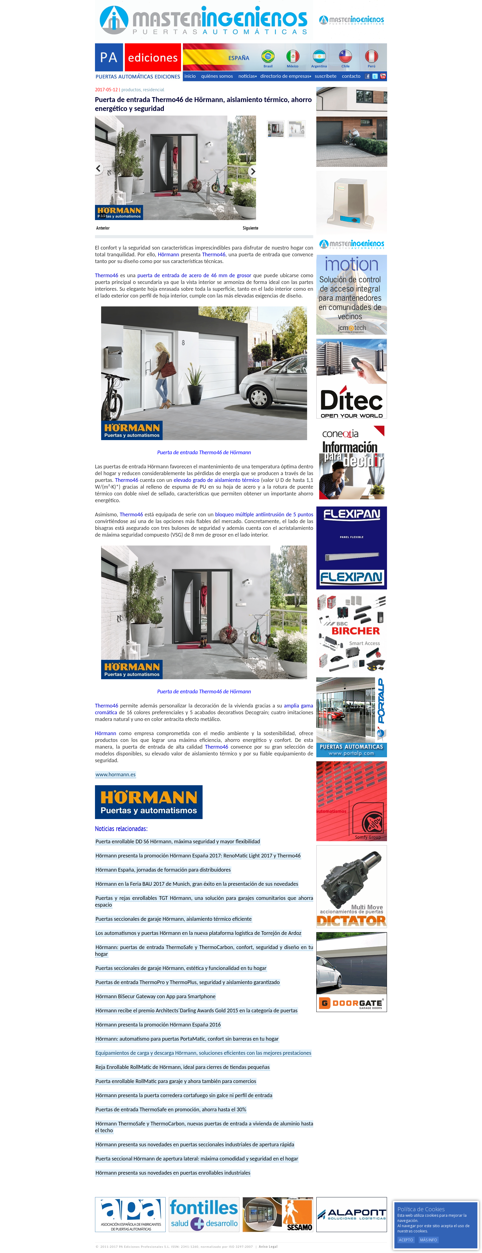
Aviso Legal (268, 1247)
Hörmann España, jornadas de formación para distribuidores (163, 869)
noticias (248, 76)
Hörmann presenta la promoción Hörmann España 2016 (158, 1024)
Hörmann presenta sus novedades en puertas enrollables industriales (173, 1172)
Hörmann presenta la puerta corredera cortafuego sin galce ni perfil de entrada (184, 1095)
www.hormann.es (116, 774)
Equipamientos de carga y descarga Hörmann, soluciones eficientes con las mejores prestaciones (203, 1053)
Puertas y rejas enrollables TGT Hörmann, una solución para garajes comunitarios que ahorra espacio (204, 901)
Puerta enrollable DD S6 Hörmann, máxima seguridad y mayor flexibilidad (178, 841)
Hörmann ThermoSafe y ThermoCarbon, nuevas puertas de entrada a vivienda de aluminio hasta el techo (204, 1127)
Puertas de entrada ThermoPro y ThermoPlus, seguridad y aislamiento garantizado (188, 982)
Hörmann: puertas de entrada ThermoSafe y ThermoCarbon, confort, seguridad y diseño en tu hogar (204, 950)
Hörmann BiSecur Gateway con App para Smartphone (155, 996)
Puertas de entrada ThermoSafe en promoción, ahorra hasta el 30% (171, 1109)
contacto (351, 76)
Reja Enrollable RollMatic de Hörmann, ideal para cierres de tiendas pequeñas (183, 1067)
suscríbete (326, 76)
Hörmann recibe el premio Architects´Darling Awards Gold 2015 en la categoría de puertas (197, 1010)
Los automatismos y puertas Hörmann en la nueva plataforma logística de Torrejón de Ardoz (198, 933)
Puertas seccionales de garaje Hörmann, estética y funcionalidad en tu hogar (181, 968)
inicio (190, 76)
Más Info (428, 1240)
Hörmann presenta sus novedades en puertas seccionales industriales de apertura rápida (195, 1144)
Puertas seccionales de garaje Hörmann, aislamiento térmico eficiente (174, 919)
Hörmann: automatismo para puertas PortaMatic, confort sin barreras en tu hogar (187, 1038)
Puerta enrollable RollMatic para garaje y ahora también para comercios (176, 1081)
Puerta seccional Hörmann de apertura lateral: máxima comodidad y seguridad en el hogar (197, 1158)
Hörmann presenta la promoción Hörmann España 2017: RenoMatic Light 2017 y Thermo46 (198, 855)
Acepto (406, 1240)
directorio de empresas (285, 76)
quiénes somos (217, 76)
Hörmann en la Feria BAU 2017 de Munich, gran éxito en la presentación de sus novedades (197, 884)
